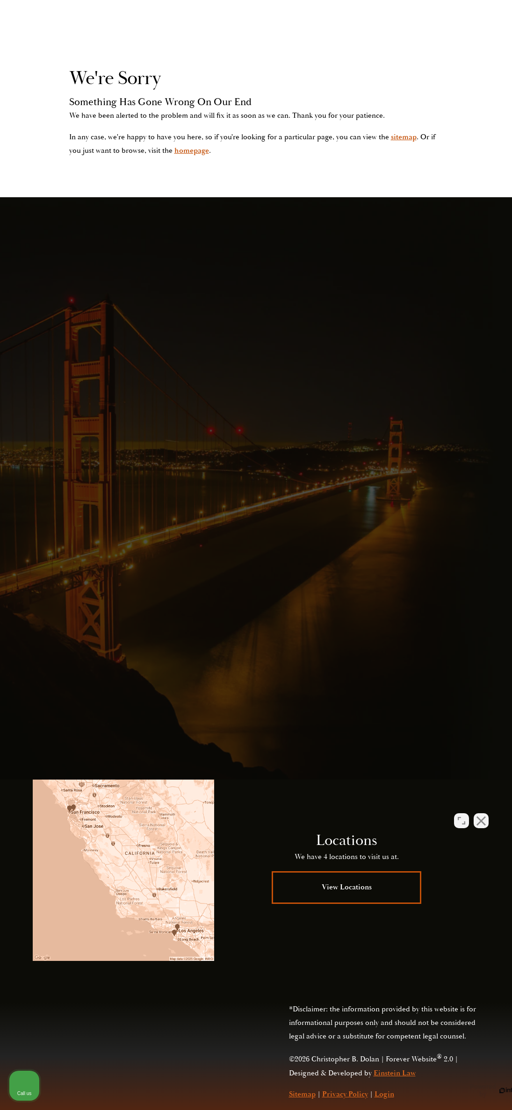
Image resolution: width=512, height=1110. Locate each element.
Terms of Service (428, 700)
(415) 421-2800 (408, 680)
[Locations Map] (123, 870)
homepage (191, 150)
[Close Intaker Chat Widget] (481, 811)
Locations (308, 35)
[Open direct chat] (461, 811)
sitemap (404, 137)
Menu (460, 35)
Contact (354, 35)
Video (267, 35)
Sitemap (302, 1094)
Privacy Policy (347, 700)
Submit (376, 626)
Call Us (413, 35)
